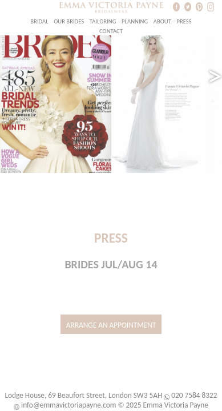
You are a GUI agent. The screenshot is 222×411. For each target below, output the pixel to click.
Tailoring (103, 21)
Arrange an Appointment (111, 325)
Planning (135, 21)
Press (183, 21)
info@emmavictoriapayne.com (68, 405)
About (162, 21)
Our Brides (69, 21)
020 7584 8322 (194, 395)
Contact (111, 31)
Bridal (39, 21)
